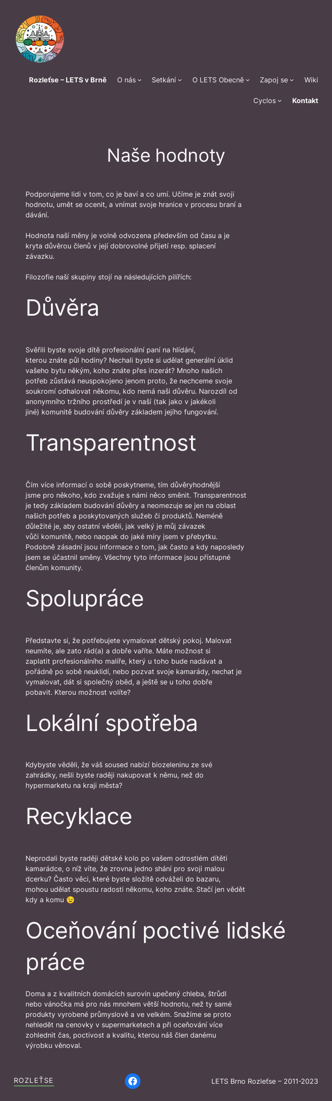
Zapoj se (274, 79)
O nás (126, 79)
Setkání (164, 79)
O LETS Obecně (218, 79)
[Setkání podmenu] (180, 80)
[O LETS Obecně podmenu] (248, 80)
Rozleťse (34, 1080)
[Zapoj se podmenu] (292, 80)
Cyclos (264, 100)
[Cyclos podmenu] (280, 100)
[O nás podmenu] (139, 80)
